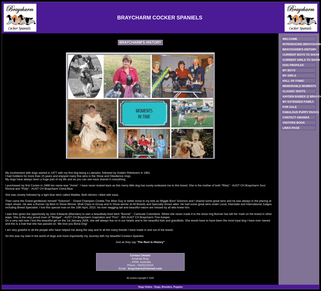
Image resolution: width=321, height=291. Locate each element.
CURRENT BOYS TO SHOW (300, 54)
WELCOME (289, 39)
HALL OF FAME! (293, 80)
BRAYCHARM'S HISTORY (299, 49)
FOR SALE (289, 107)
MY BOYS (289, 70)
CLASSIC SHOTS (293, 91)
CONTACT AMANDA (295, 117)
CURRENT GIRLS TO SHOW (301, 59)
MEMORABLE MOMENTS (299, 86)
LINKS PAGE (291, 127)
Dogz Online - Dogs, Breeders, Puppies (160, 287)
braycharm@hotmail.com (145, 268)
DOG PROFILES (293, 65)
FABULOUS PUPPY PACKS (300, 112)
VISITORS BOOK (293, 122)
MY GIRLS (289, 75)
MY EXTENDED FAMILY (298, 101)
